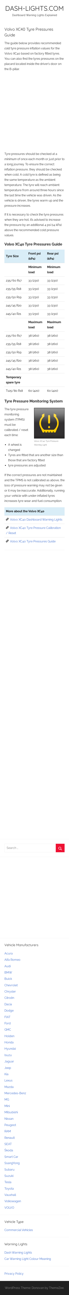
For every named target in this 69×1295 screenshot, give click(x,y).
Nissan (8, 1118)
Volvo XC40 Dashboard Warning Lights (36, 519)
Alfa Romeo (12, 959)
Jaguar (9, 1061)
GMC (7, 1029)
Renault (9, 1138)
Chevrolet (11, 985)
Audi (7, 966)
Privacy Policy (14, 1273)
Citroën (9, 998)
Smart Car (11, 1157)
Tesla (7, 1182)
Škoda (8, 1150)
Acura (8, 953)
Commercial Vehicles (18, 1230)
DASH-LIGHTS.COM (34, 8)
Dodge (9, 1010)
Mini (7, 1106)
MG (6, 1099)
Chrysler (10, 991)
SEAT (8, 1144)
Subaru (9, 1169)
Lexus (8, 1080)
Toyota (9, 1188)
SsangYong (12, 1163)
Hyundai (10, 1048)
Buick (8, 979)
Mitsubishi (11, 1112)
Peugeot (10, 1125)
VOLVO (9, 1207)
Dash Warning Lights (18, 1252)
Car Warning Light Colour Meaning (27, 1259)
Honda (9, 1042)
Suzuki (8, 1176)
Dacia (8, 1004)
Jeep (7, 1068)
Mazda (9, 1087)
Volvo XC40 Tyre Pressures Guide (33, 541)
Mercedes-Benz (15, 1093)
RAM (7, 1131)
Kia (6, 1074)
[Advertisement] (34, 110)
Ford (7, 1023)
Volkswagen (12, 1201)
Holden (9, 1036)
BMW (8, 972)
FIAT (7, 1017)
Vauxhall (10, 1195)
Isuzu (8, 1055)
